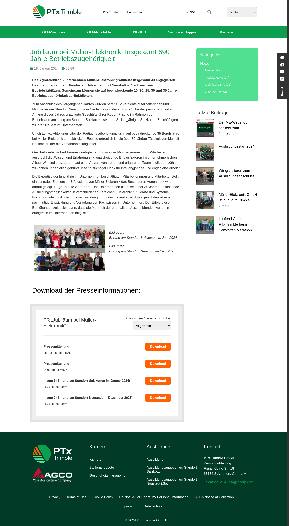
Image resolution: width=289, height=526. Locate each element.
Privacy (54, 497)
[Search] (209, 12)
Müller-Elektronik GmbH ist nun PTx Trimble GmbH (238, 200)
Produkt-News (213, 77)
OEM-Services (53, 32)
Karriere (226, 32)
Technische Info (214, 84)
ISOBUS (139, 32)
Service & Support (183, 32)
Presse (209, 70)
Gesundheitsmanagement (108, 475)
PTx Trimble (111, 12)
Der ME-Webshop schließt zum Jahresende (233, 128)
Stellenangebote (101, 467)
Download (158, 346)
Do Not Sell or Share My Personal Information (153, 497)
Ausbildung (155, 459)
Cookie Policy (103, 497)
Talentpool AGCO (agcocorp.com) (229, 482)
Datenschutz (153, 506)
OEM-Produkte (99, 32)
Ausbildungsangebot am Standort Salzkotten (172, 469)
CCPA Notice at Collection (214, 497)
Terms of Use (76, 497)
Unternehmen (136, 12)
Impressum (129, 506)
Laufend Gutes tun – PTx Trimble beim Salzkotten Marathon (235, 224)
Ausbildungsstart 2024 (236, 146)
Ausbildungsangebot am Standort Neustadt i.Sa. (172, 481)
